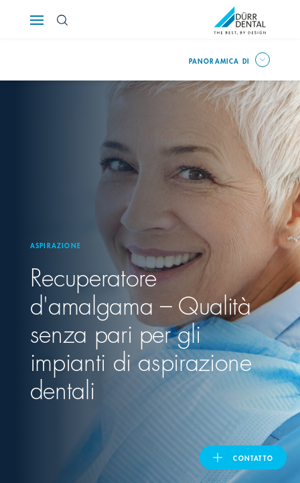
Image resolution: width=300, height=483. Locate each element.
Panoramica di (219, 60)
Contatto (253, 457)
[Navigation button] (36, 20)
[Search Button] (62, 20)
